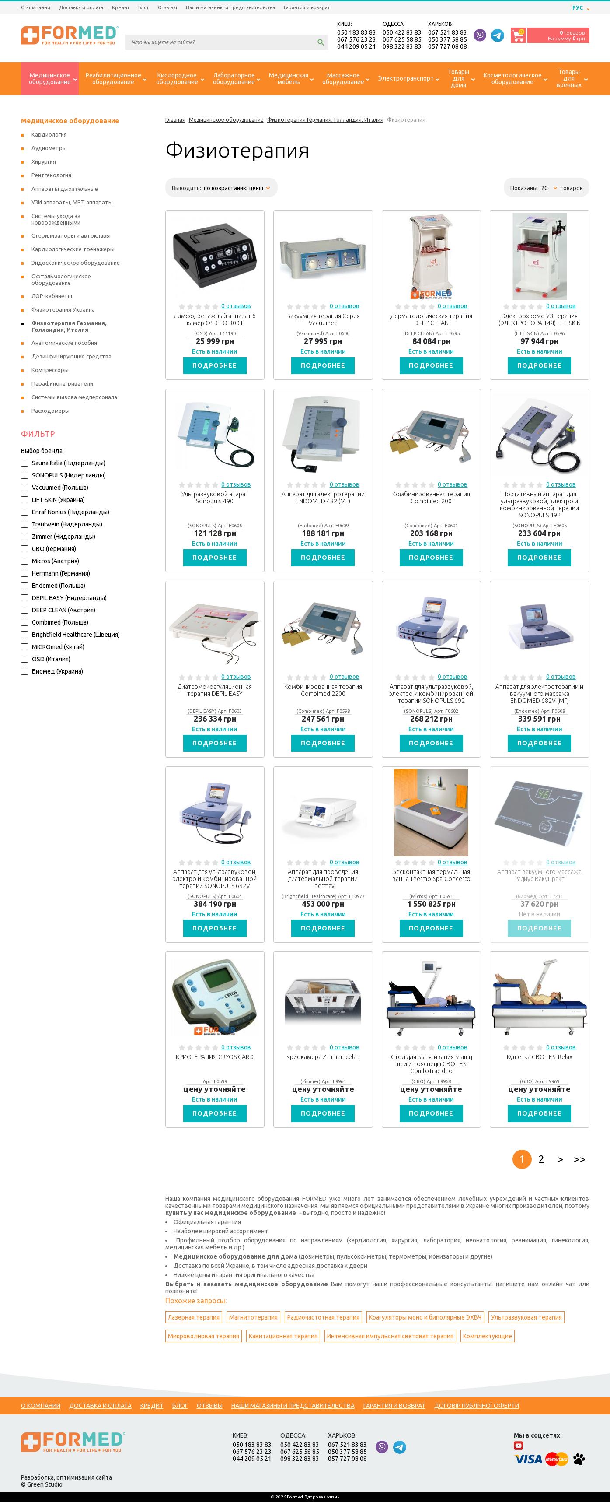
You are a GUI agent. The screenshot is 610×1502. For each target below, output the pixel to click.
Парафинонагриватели (62, 384)
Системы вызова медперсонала (74, 397)
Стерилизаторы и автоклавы (71, 236)
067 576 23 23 (356, 39)
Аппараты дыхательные (64, 189)
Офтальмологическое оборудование (61, 280)
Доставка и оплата (81, 7)
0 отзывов (236, 306)
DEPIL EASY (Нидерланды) (64, 598)
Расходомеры (50, 411)
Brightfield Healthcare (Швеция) (70, 635)
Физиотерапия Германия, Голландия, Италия (68, 326)
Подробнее (214, 365)
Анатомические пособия (64, 343)
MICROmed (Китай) (52, 647)
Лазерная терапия (194, 1317)
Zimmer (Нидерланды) (58, 536)
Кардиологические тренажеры (73, 249)
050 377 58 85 (447, 39)
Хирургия (43, 162)
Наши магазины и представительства (230, 7)
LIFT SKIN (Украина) (53, 500)
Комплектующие (487, 1336)
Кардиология (49, 135)
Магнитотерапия (253, 1317)
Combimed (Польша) (54, 622)
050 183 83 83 (356, 32)
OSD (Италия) (45, 659)
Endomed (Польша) (53, 586)
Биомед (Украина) (52, 671)
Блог (143, 7)
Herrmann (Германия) (55, 573)
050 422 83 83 (402, 32)
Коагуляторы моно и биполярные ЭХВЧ (425, 1317)
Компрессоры (50, 370)
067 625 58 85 (402, 39)
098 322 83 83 (402, 46)
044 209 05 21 (356, 46)
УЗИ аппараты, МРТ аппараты (72, 203)
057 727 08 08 (447, 46)
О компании (35, 7)
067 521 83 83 (447, 32)
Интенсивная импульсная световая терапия (390, 1336)
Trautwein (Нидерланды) (61, 524)
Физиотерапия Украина (63, 310)
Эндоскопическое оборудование (75, 263)
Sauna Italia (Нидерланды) (63, 463)
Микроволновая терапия (203, 1336)
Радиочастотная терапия (323, 1317)
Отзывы (167, 7)
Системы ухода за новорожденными (55, 219)
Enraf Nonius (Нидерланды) (65, 512)
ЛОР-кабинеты (51, 296)
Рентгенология (51, 175)
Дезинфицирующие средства (71, 357)
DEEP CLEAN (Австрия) (58, 610)
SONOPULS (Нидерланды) (63, 475)
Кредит (120, 7)
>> (580, 1159)
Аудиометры (49, 148)
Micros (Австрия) (50, 561)
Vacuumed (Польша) (54, 487)
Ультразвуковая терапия (526, 1317)
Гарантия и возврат (307, 7)
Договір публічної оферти (476, 1406)
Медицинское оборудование (70, 121)
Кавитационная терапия (283, 1336)
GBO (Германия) (48, 549)
